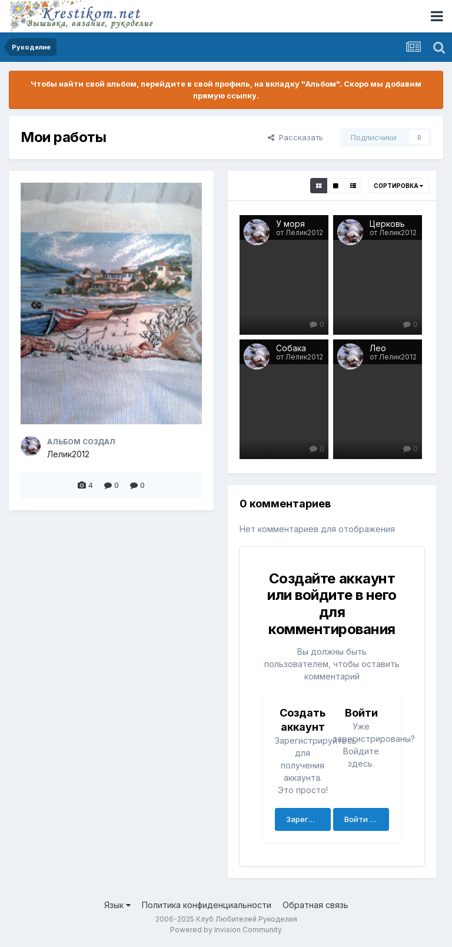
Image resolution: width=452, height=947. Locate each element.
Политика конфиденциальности (206, 905)
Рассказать (295, 137)
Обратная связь (315, 905)
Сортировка (398, 185)
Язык (117, 905)
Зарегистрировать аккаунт (308, 819)
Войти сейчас (366, 819)
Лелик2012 (68, 454)
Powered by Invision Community (226, 929)
